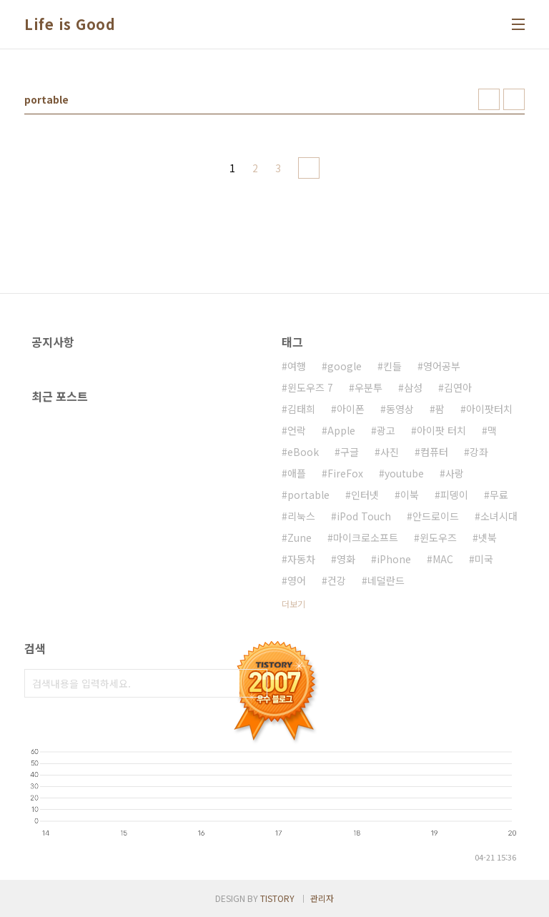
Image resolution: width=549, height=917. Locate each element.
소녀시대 (499, 516)
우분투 (368, 387)
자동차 (301, 559)
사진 (389, 452)
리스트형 (514, 99)
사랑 (454, 473)
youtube (404, 473)
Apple (341, 430)
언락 (296, 430)
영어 (296, 580)
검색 (253, 683)
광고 (386, 430)
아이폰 (351, 409)
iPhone (394, 559)
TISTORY (277, 898)
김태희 (301, 409)
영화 (346, 559)
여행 (296, 366)
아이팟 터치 (441, 430)
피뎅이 (454, 494)
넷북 (487, 537)
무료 (499, 494)
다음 (309, 168)
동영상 (400, 409)
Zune (299, 537)
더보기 (293, 604)
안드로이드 (435, 516)
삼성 (413, 387)
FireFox (345, 473)
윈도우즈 (438, 537)
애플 (296, 473)
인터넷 (365, 494)
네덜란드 (386, 580)
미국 (484, 559)
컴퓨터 (434, 452)
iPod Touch (364, 516)
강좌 (479, 452)
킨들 (392, 366)
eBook (303, 452)
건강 (336, 580)
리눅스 (301, 516)
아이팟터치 (489, 409)
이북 (409, 494)
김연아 (458, 387)
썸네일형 (489, 99)
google (344, 366)
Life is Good (69, 24)
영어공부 (441, 366)
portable (308, 494)
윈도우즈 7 (310, 387)
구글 (349, 452)
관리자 (322, 898)
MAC (442, 559)
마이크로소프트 (365, 537)
